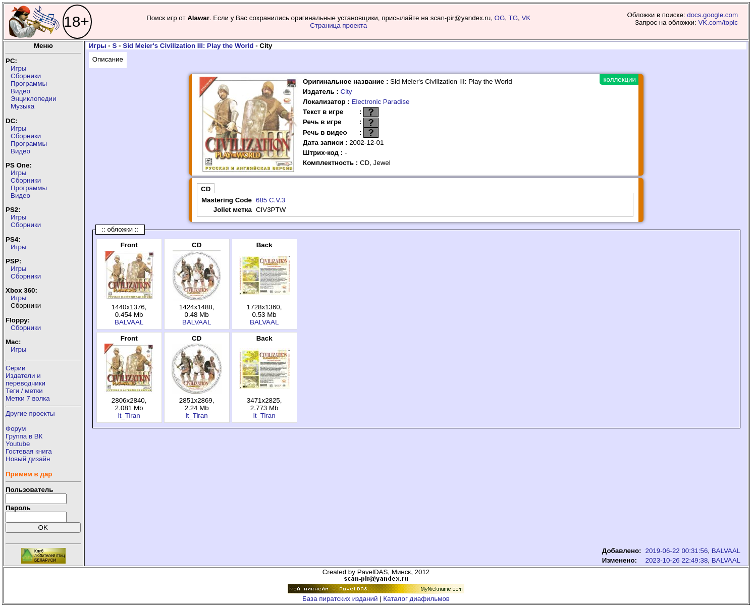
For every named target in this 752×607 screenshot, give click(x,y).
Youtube (18, 444)
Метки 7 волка (28, 398)
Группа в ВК (24, 436)
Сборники (26, 76)
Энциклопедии (33, 98)
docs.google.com (712, 15)
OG (500, 18)
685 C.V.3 (270, 200)
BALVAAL (129, 322)
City (346, 91)
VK (525, 18)
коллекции (620, 79)
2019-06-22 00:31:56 (677, 551)
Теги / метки (24, 391)
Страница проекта (338, 25)
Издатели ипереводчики (25, 379)
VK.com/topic (718, 22)
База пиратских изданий (340, 598)
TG (513, 18)
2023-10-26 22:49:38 (677, 560)
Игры (18, 68)
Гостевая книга (29, 451)
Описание (107, 59)
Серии (15, 368)
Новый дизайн (28, 459)
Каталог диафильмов (416, 598)
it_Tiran (129, 415)
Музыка (22, 106)
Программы (29, 83)
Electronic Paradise (381, 101)
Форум (16, 428)
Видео (20, 91)
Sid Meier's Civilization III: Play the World (188, 45)
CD (205, 189)
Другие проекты (30, 413)
